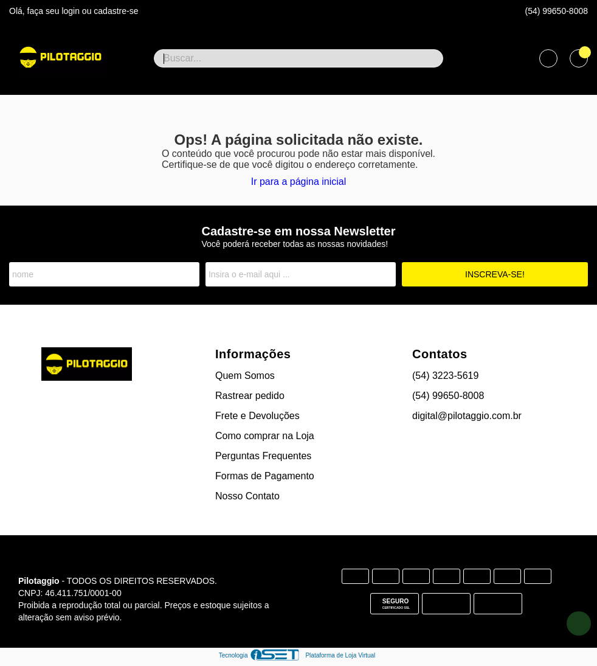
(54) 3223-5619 (445, 375)
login (71, 11)
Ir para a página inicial (299, 181)
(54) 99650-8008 (556, 11)
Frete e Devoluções (257, 416)
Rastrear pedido (250, 395)
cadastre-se (116, 11)
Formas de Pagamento (264, 476)
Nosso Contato (247, 496)
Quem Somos (245, 375)
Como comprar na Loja (264, 436)
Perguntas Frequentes (263, 456)
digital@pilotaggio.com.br (467, 416)
